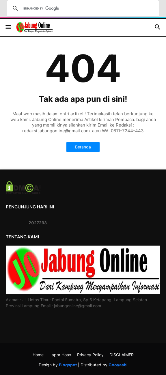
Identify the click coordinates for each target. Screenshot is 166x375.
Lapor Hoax (60, 354)
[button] (8, 27)
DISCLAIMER (121, 354)
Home (38, 354)
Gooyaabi (118, 364)
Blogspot (68, 364)
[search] (82, 8)
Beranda (83, 146)
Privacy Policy (90, 354)
